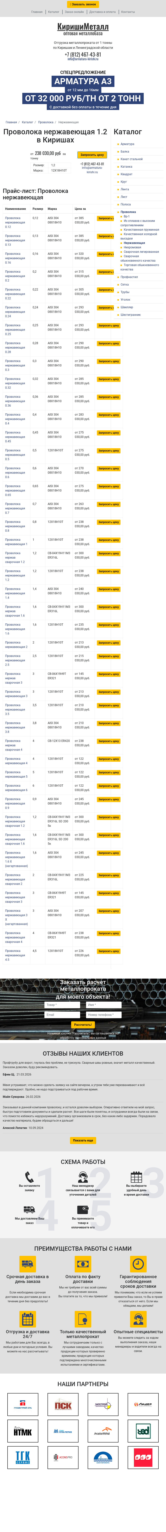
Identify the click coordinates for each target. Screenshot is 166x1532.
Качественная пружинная (141, 229)
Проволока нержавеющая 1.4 (15, 593)
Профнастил (129, 277)
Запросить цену (92, 154)
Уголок (125, 299)
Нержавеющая (134, 243)
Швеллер (127, 307)
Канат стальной (132, 159)
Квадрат (126, 174)
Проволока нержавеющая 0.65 (15, 490)
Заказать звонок (83, 4)
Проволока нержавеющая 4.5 (15, 955)
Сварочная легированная (141, 251)
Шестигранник (131, 314)
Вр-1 (127, 216)
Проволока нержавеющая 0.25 (15, 329)
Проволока (128, 212)
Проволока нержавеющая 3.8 (15, 727)
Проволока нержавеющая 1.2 (15, 575)
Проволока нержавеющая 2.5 (15, 660)
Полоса (126, 204)
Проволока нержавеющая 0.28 (15, 347)
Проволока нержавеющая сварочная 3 (15, 897)
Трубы (125, 292)
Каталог (53, 12)
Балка (125, 151)
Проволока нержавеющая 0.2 (15, 276)
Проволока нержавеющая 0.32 (15, 383)
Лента (125, 189)
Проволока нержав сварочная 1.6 (15, 611)
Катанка (126, 166)
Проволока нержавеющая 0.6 (15, 472)
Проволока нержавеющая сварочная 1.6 (15, 839)
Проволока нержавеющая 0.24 (15, 312)
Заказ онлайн (74, 12)
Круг (124, 181)
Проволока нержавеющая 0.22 (15, 294)
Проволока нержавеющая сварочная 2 (15, 879)
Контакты (128, 12)
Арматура (127, 144)
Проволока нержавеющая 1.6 (15, 629)
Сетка (125, 284)
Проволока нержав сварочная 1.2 (15, 557)
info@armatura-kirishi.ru (83, 58)
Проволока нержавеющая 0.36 (15, 401)
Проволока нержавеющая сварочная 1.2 (15, 821)
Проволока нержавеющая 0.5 (15, 455)
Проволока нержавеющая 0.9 (15, 803)
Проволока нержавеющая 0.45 (15, 437)
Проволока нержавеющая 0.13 (15, 240)
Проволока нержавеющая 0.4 (15, 419)
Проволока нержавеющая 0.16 (15, 258)
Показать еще (83, 1140)
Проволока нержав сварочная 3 (13, 678)
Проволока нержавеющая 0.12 (15, 222)
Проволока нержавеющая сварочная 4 (15, 937)
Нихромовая (132, 247)
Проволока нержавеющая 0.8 (15, 526)
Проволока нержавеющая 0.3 (15, 365)
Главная (37, 12)
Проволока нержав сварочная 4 (13, 745)
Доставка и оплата (102, 12)
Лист (124, 197)
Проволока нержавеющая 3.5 (15, 709)
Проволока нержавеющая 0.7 (15, 508)
